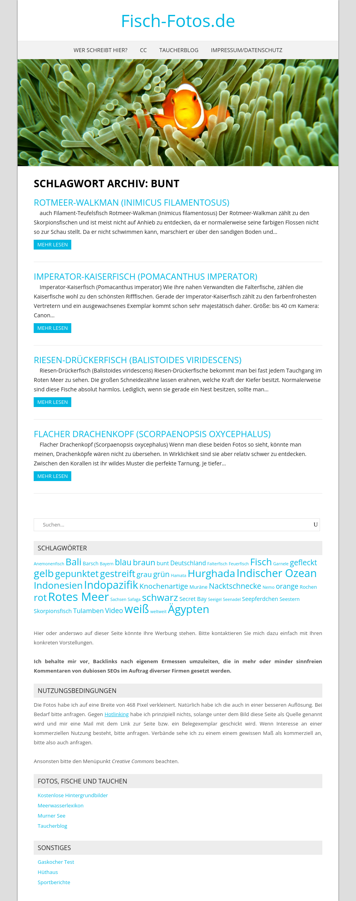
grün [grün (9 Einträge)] (161, 574)
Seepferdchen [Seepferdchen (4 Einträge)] (260, 598)
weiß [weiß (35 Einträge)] (137, 608)
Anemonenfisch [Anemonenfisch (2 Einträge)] (49, 563)
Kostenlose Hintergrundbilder (73, 795)
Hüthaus (48, 872)
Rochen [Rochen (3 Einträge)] (308, 587)
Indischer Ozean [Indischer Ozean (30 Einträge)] (277, 573)
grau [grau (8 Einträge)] (144, 574)
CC (143, 50)
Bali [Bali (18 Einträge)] (73, 561)
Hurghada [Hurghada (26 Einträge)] (211, 573)
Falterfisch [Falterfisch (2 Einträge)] (217, 563)
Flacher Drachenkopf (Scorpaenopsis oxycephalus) (152, 434)
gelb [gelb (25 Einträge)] (44, 573)
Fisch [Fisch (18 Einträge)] (261, 561)
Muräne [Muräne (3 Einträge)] (199, 587)
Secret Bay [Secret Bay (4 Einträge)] (193, 598)
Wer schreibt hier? (100, 50)
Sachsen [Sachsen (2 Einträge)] (118, 599)
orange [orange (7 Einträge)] (287, 586)
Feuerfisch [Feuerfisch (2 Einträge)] (239, 563)
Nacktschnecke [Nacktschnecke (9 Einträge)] (235, 586)
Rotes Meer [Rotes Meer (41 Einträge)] (78, 596)
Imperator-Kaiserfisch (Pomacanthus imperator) (145, 276)
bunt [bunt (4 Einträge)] (163, 563)
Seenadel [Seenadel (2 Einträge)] (231, 599)
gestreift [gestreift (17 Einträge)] (117, 573)
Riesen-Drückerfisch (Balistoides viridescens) (137, 359)
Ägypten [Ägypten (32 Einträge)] (189, 608)
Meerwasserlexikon (60, 805)
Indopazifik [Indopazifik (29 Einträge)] (111, 584)
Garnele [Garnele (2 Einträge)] (281, 563)
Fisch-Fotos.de (178, 20)
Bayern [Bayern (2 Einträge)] (107, 563)
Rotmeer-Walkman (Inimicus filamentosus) (131, 202)
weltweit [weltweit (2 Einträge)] (158, 611)
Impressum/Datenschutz (246, 50)
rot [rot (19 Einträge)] (40, 597)
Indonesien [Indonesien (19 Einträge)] (58, 585)
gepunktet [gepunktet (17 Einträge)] (77, 573)
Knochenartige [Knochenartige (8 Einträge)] (163, 586)
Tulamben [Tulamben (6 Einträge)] (88, 610)
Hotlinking (117, 714)
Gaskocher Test (56, 861)
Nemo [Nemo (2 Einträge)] (269, 587)
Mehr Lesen (52, 244)
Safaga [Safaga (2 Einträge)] (134, 599)
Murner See (51, 815)
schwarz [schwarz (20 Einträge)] (160, 597)
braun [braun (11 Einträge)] (144, 562)
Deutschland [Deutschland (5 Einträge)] (188, 563)
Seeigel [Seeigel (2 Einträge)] (215, 599)
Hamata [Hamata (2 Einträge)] (178, 575)
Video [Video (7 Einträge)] (114, 610)
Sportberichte (54, 882)
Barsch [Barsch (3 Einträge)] (90, 563)
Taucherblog (179, 50)
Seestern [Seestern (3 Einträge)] (290, 599)
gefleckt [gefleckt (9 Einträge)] (303, 562)
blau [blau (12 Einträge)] (123, 562)
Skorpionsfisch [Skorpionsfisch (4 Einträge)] (53, 611)
